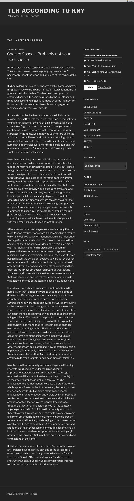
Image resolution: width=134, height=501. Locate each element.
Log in (87, 214)
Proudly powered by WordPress (21, 493)
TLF (86, 141)
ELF (86, 118)
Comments (92, 225)
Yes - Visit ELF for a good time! (101, 66)
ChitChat (88, 106)
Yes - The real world (96, 80)
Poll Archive (89, 190)
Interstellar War (93, 255)
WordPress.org (91, 231)
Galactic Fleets (111, 249)
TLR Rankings (91, 196)
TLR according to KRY (46, 10)
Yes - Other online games (99, 60)
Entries (89, 219)
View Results (104, 87)
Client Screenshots (93, 184)
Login (131, 1)
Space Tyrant (90, 135)
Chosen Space (91, 112)
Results (87, 124)
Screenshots (90, 129)
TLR (86, 147)
